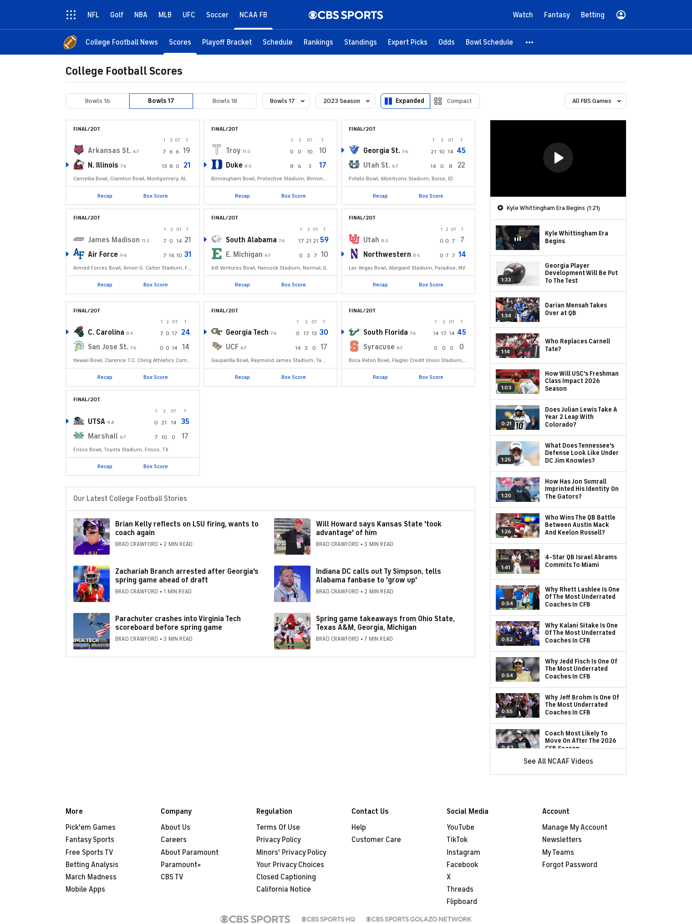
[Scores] (180, 42)
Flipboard (462, 901)
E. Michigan (244, 254)
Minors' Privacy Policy (291, 852)
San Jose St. (108, 347)
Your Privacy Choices (290, 864)
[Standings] (360, 42)
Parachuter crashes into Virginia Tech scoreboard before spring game (178, 623)
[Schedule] (277, 42)
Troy (233, 150)
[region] (558, 158)
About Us (175, 827)
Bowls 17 (161, 101)
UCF (232, 347)
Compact (459, 101)
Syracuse (379, 347)
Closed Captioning (286, 877)
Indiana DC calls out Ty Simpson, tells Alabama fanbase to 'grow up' (378, 576)
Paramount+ (181, 864)
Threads (460, 889)
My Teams (558, 852)
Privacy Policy (278, 839)
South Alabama (251, 240)
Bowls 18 (225, 101)
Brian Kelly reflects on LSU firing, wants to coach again (187, 528)
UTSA (96, 421)
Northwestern (387, 254)
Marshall (103, 436)
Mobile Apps (85, 889)
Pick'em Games (91, 827)
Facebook (462, 864)
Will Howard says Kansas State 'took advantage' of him (379, 528)
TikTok (457, 839)
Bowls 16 (97, 101)
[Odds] (446, 42)
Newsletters (562, 839)
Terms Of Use (278, 827)
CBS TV (172, 877)
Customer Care (376, 839)
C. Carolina (106, 332)
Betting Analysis (92, 864)
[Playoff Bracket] (227, 42)
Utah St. (376, 165)
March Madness (91, 877)
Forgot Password (569, 864)
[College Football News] (121, 42)
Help (358, 827)
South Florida (385, 332)
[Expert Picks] (407, 42)
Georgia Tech (247, 332)
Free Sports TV (89, 852)
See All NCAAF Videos (558, 761)
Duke (234, 165)
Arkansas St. (109, 150)
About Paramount (190, 852)
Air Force (103, 254)
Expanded (410, 101)
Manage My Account (574, 827)
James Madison (114, 240)
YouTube (460, 827)
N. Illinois (103, 165)
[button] (530, 42)
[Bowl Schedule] (489, 42)
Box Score (155, 196)
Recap (104, 196)
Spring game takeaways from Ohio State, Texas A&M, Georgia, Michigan (385, 623)
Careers (174, 839)
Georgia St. (381, 150)
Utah (371, 240)
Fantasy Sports (90, 839)
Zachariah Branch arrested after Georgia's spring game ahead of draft (187, 576)
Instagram (463, 852)
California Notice (283, 889)
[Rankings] (318, 42)
